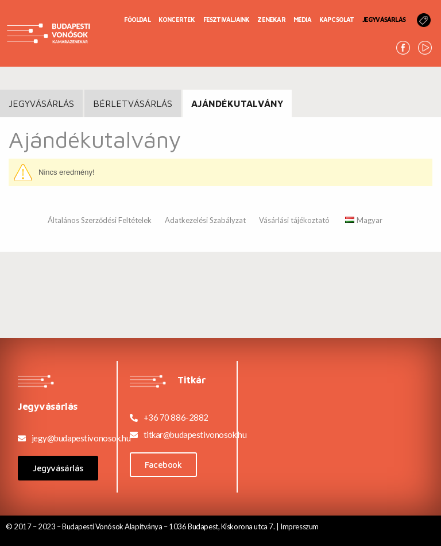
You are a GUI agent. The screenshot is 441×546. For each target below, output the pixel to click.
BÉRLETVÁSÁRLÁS (132, 103)
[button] (58, 468)
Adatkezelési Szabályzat (205, 220)
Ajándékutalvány (237, 103)
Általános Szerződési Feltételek (100, 220)
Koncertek (176, 19)
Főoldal (137, 19)
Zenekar (271, 19)
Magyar (363, 220)
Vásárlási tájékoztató (294, 220)
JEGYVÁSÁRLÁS (41, 103)
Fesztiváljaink (226, 19)
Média (302, 19)
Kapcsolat (336, 19)
